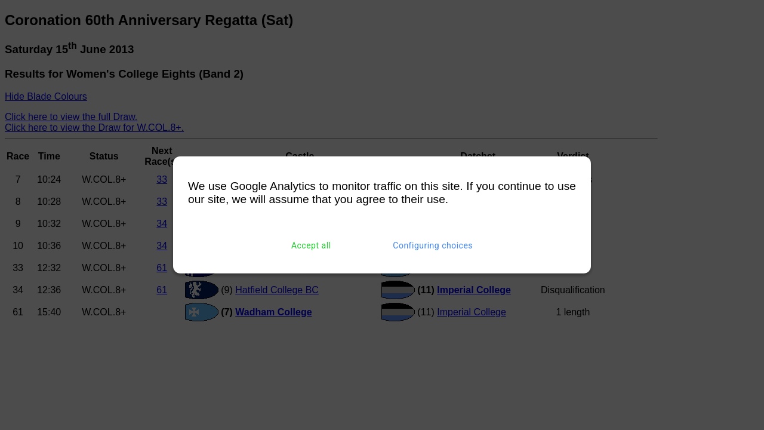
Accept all (311, 245)
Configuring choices (433, 245)
